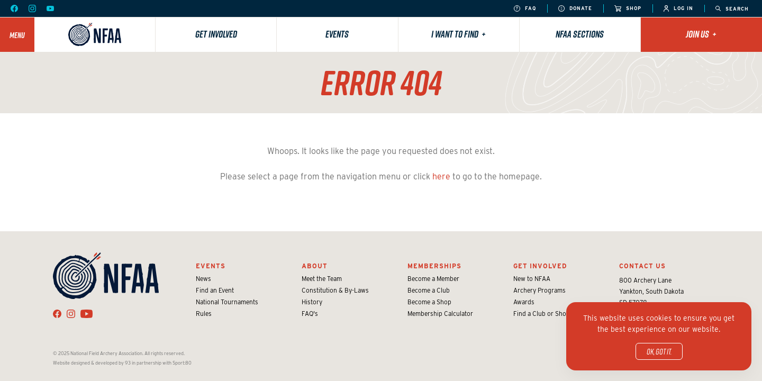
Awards (523, 302)
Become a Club (428, 290)
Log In (678, 9)
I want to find (458, 34)
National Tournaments (227, 302)
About (315, 266)
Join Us (701, 34)
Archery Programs (539, 290)
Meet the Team (322, 279)
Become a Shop (429, 302)
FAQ (525, 9)
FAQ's (310, 314)
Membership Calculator (440, 314)
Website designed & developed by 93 (92, 363)
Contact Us (642, 266)
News (203, 279)
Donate (575, 9)
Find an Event (215, 290)
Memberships (434, 266)
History (312, 302)
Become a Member (433, 279)
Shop (627, 9)
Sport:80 (182, 363)
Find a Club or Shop (541, 314)
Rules (204, 314)
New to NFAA (531, 279)
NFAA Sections (580, 34)
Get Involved (216, 34)
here (441, 176)
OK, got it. (659, 351)
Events (337, 34)
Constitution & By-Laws (335, 290)
